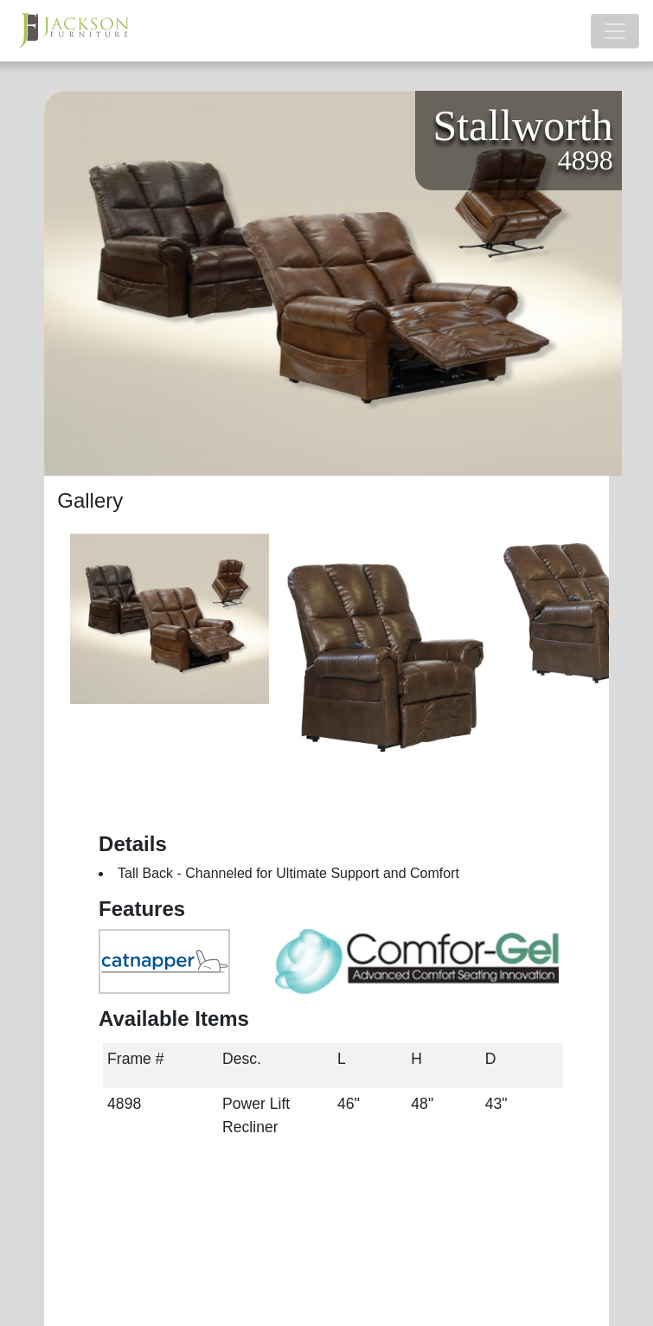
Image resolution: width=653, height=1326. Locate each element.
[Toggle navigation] (615, 31)
